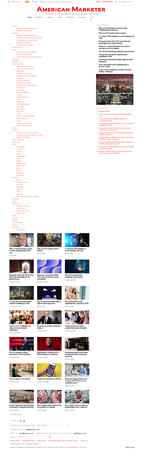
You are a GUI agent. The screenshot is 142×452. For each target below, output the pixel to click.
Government (21, 88)
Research (20, 111)
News (14, 144)
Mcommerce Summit (24, 54)
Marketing (20, 102)
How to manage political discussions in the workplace (20, 354)
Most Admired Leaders (25, 45)
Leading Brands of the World (27, 40)
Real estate (21, 109)
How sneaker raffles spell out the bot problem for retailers (49, 406)
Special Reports (22, 118)
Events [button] (60, 18)
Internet (19, 154)
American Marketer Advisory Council (30, 135)
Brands (14, 33)
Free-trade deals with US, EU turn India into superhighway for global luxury (21, 277)
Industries (15, 62)
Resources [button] (71, 18)
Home (30, 17)
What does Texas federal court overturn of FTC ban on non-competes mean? (76, 381)
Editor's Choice (17, 47)
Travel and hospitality (24, 125)
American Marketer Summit (26, 52)
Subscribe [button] (82, 17)
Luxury (19, 99)
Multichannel (21, 163)
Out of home (21, 166)
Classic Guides (22, 182)
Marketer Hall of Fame (25, 31)
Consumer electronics (24, 73)
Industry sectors (17, 64)
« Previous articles (16, 414)
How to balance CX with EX (19, 379)
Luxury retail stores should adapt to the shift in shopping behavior (21, 406)
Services (15, 218)
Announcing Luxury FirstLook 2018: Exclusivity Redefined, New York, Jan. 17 (116, 143)
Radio (19, 170)
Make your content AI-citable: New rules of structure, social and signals (47, 277)
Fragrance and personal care (27, 85)
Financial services (23, 80)
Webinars (15, 227)
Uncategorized (17, 222)
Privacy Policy (15, 441)
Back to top (130, 447)
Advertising (21, 147)
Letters (19, 189)
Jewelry (19, 95)
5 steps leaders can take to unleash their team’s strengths (76, 327)
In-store (19, 152)
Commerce (21, 149)
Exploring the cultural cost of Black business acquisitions (48, 354)
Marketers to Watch (23, 43)
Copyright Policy (28, 441)
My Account (16, 142)
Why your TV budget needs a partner (112, 33)
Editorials (20, 187)
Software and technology (25, 116)
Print (18, 168)
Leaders (15, 130)
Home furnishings (23, 92)
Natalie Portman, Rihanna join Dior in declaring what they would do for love (116, 138)
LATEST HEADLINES (102, 25)
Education (20, 78)
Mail (18, 159)
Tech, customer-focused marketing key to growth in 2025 (77, 303)
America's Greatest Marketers (27, 35)
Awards (15, 26)
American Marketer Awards (26, 28)
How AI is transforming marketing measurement (74, 276)
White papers (21, 213)
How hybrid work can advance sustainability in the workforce (76, 406)
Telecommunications (24, 123)
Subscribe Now (108, 1)
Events (14, 50)
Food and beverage (24, 83)
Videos (14, 225)
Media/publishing (23, 104)
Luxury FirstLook (18, 140)
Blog (18, 180)
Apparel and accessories (25, 66)
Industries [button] (39, 18)
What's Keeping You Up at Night (28, 196)
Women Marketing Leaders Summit (29, 57)
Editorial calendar (23, 206)
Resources (16, 204)
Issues (14, 128)
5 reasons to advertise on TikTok (49, 379)
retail (18, 114)
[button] (16, 1)
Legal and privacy (23, 97)
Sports (19, 121)
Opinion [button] (50, 18)
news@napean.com (26, 433)
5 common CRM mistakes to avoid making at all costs (75, 250)
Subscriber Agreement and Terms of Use (63, 441)
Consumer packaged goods (26, 76)
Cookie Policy (41, 441)
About (98, 1)
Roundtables (21, 230)
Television (20, 175)
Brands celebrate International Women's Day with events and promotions (115, 152)
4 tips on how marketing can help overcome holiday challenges (20, 328)
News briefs (21, 208)
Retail (14, 215)
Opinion (15, 177)
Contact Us (84, 441)
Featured (15, 59)
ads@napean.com (79, 433)
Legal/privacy (21, 156)
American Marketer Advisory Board (29, 38)
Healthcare (21, 90)
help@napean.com (32, 429)
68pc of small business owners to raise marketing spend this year (20, 251)
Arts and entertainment (25, 69)
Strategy (19, 194)
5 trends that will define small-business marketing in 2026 (20, 303)
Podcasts (15, 199)
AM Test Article (104, 111)
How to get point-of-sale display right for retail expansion (49, 303)
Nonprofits (20, 107)
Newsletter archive (23, 211)
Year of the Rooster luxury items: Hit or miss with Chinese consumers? (115, 129)
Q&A (18, 192)
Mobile (19, 161)
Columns (20, 185)
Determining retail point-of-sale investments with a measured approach (76, 354)
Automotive (21, 71)
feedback (73, 447)
